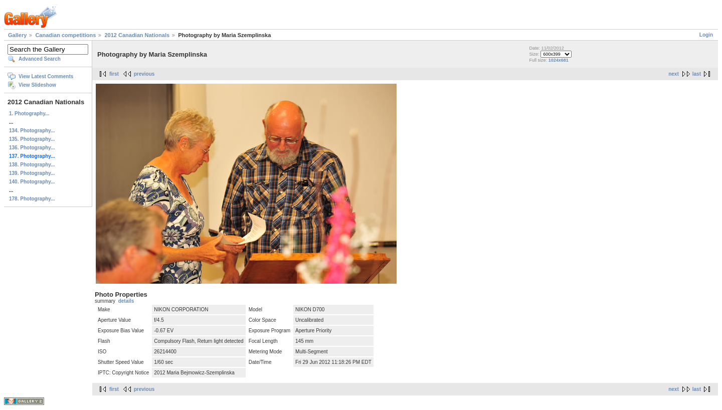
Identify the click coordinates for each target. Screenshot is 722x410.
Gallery (17, 35)
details (126, 301)
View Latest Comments (46, 76)
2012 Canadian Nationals (136, 35)
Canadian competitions (65, 35)
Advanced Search (40, 59)
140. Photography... (32, 181)
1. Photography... (29, 113)
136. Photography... (32, 147)
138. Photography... (32, 164)
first (114, 74)
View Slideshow (37, 85)
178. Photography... (32, 198)
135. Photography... (32, 139)
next (673, 74)
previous (144, 74)
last (696, 74)
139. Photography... (32, 173)
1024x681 (559, 60)
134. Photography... (32, 130)
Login (706, 35)
